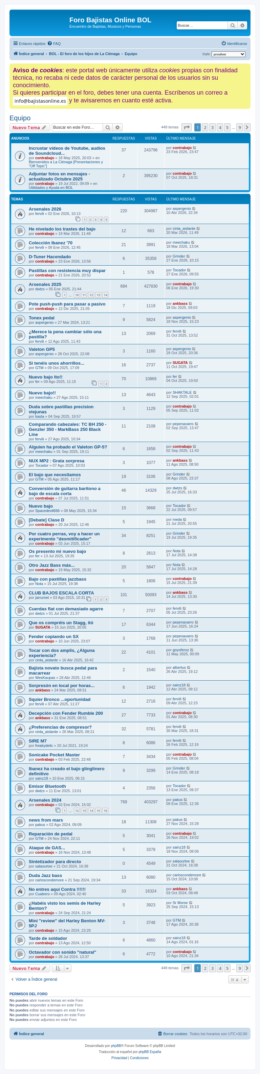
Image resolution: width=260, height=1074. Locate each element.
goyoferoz (181, 650)
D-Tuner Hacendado (50, 256)
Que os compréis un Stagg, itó (61, 622)
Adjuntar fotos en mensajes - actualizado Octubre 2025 (59, 176)
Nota (176, 551)
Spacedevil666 (47, 511)
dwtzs (40, 289)
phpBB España (149, 1052)
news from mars (46, 820)
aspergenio (182, 208)
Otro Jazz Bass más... (52, 565)
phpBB (116, 1046)
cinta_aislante (184, 228)
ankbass (180, 303)
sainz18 (179, 685)
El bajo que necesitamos (55, 474)
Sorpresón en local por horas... (61, 685)
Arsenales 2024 (45, 800)
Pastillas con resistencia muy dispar (67, 270)
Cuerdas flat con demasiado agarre (66, 608)
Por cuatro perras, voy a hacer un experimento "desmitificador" (64, 536)
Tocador (179, 270)
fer (37, 382)
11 (84, 295)
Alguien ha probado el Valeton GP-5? (68, 446)
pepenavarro (183, 424)
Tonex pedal (42, 317)
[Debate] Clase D (46, 519)
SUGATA (180, 363)
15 (98, 810)
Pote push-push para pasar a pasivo (67, 304)
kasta (39, 416)
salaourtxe (43, 866)
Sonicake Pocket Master (54, 754)
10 (77, 295)
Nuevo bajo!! (42, 392)
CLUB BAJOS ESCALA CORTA (61, 592)
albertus (179, 667)
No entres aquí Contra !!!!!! (57, 889)
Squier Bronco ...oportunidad (59, 699)
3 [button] (212, 127)
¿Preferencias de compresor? (60, 727)
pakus (177, 800)
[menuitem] (54, 44)
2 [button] (205, 127)
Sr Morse (180, 903)
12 (91, 295)
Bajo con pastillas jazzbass (57, 579)
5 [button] (227, 127)
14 (105, 295)
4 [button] (220, 127)
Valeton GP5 (42, 349)
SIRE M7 (38, 740)
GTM (39, 368)
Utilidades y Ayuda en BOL (51, 188)
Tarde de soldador (48, 938)
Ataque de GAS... (47, 847)
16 (105, 810)
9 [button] (239, 127)
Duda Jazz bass (45, 875)
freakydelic (44, 745)
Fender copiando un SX (54, 636)
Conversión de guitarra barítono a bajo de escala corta (65, 491)
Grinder (179, 256)
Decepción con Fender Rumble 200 (66, 713)
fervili (39, 214)
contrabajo (44, 158)
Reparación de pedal (50, 833)
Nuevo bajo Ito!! (46, 377)
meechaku (181, 242)
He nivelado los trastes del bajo (62, 228)
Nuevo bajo (41, 506)
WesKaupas (45, 678)
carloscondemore (49, 880)
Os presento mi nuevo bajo (57, 551)
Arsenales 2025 (45, 284)
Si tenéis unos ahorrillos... (56, 363)
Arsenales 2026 (45, 209)
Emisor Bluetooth (47, 786)
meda (177, 519)
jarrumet (42, 597)
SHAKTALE (182, 392)
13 (98, 295)
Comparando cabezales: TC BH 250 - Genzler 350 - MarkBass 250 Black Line (67, 429)
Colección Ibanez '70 (50, 242)
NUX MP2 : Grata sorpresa (56, 460)
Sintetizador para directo (55, 861)
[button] (186, 127)
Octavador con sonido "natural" (62, 952)
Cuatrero (42, 894)
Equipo (19, 118)
